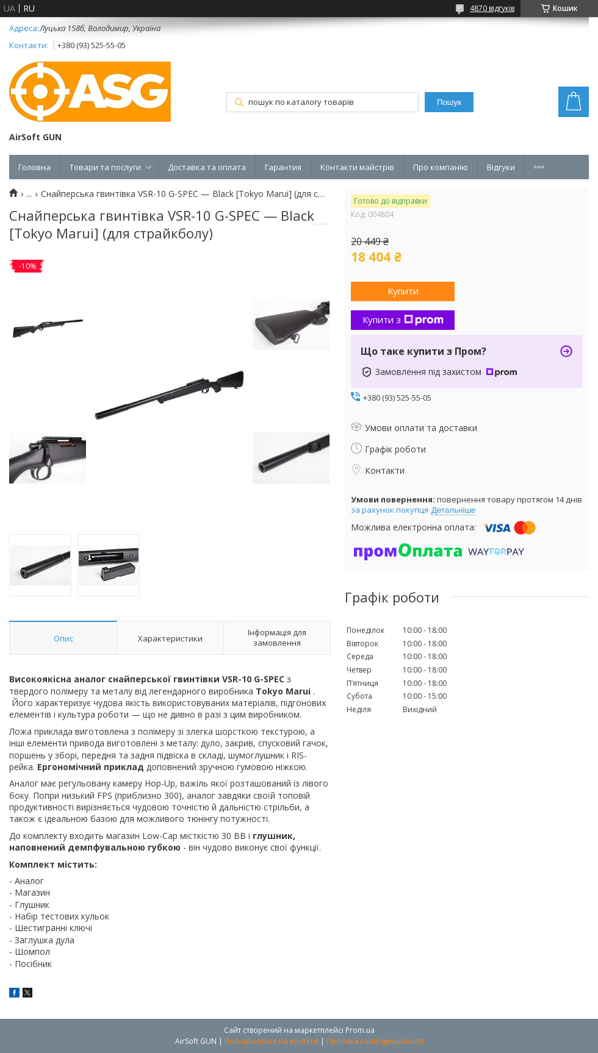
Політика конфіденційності (374, 1041)
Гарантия (283, 167)
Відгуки (501, 167)
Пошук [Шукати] (449, 102)
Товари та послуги (105, 167)
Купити (403, 291)
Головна (34, 167)
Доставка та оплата (207, 167)
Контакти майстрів (357, 167)
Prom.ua (360, 1030)
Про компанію (440, 167)
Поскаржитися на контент (272, 1041)
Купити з (403, 319)
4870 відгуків (492, 8)
